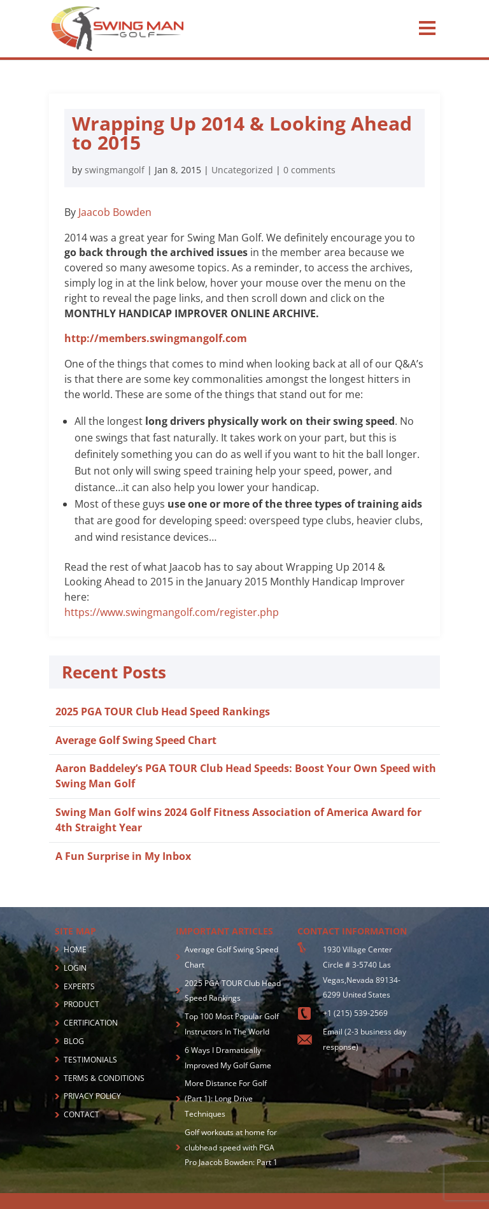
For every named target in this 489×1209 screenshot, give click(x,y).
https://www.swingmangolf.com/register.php (171, 612)
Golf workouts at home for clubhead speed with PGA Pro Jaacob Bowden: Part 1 (231, 1147)
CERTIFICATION (91, 1022)
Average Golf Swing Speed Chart (135, 740)
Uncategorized (242, 170)
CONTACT (81, 1114)
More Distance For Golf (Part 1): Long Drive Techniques (226, 1098)
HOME (75, 949)
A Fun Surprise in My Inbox (123, 856)
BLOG (74, 1041)
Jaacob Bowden (115, 212)
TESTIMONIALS (90, 1059)
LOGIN (75, 967)
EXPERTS (79, 986)
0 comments (309, 170)
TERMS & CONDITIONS (104, 1078)
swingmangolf (115, 170)
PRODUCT (81, 1004)
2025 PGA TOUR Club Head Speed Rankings (162, 712)
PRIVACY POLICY (92, 1096)
